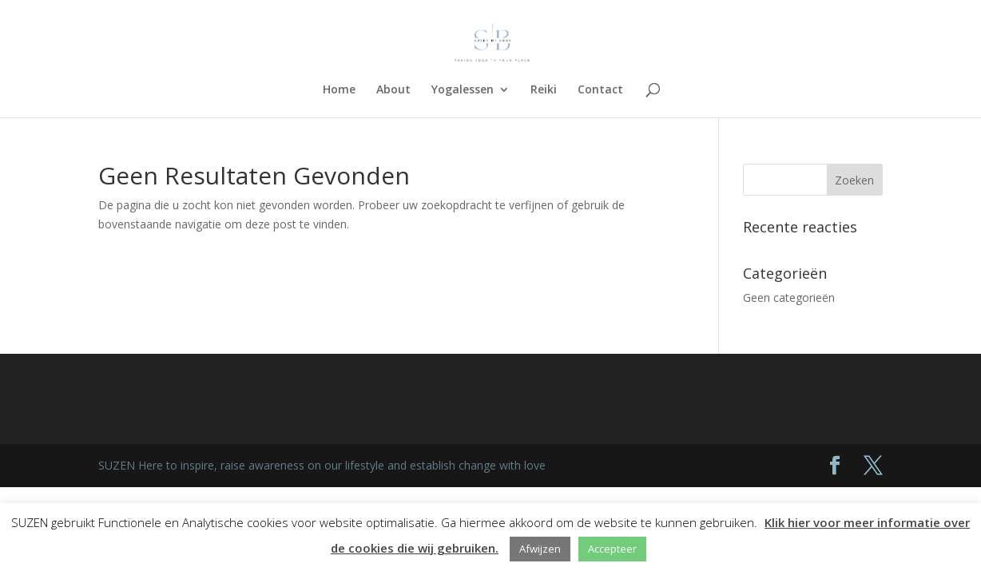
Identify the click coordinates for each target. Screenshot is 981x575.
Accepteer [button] (612, 548)
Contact (600, 90)
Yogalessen (462, 90)
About (393, 90)
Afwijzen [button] (540, 548)
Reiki (543, 90)
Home (339, 90)
